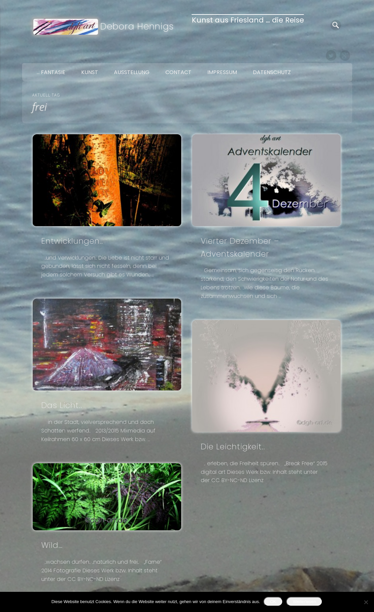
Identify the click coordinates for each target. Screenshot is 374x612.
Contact (178, 72)
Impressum (222, 72)
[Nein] (365, 602)
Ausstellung (132, 72)
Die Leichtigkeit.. (233, 446)
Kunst (89, 72)
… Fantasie (51, 72)
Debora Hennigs (137, 26)
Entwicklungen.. (72, 240)
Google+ (345, 55)
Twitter (331, 55)
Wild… (52, 545)
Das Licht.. (61, 405)
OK (273, 601)
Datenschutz (272, 72)
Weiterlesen (304, 601)
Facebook (317, 55)
